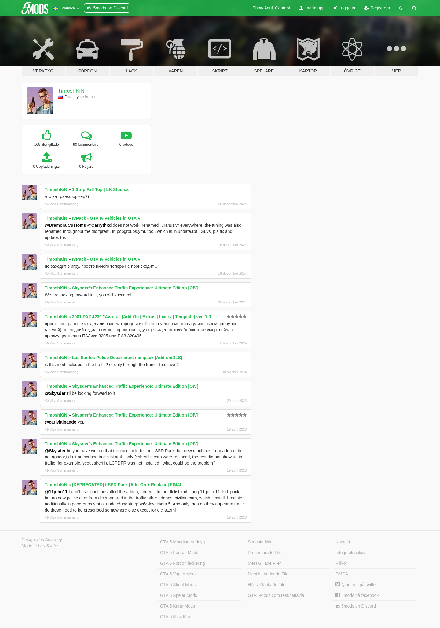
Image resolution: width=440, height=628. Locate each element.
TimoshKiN (71, 91)
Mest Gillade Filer (264, 563)
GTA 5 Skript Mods (178, 584)
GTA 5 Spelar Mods (178, 595)
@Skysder (55, 393)
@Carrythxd (99, 225)
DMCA (342, 573)
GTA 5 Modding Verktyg (182, 541)
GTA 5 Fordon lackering (182, 563)
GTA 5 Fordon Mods (179, 552)
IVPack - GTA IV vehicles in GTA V (106, 218)
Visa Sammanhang (62, 204)
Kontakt (343, 541)
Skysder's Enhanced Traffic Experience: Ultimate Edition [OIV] (135, 287)
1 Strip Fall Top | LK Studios (100, 189)
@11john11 (56, 491)
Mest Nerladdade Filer (269, 573)
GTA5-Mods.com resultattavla (276, 595)
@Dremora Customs (65, 225)
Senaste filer (260, 541)
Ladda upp (311, 8)
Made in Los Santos (41, 545)
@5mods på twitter (356, 584)
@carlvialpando (61, 422)
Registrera (377, 8)
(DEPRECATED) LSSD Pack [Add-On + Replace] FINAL (127, 484)
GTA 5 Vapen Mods (178, 573)
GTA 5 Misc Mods (176, 616)
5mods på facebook (357, 595)
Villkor (341, 563)
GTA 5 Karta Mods (177, 606)
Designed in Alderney (42, 539)
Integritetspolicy (350, 552)
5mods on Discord (356, 606)
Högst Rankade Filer (267, 584)
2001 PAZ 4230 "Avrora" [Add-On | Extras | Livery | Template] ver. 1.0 (141, 316)
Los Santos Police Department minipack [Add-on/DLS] (127, 357)
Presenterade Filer (265, 552)
